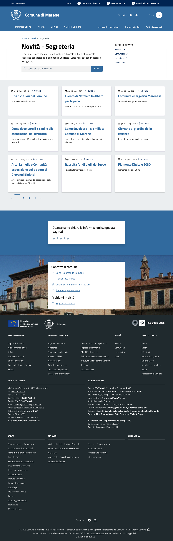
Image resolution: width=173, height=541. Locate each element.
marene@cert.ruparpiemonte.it (27, 404)
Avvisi (117, 356)
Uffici (10, 352)
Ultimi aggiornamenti (17, 500)
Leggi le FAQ (13, 457)
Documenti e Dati (16, 356)
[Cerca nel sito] (159, 15)
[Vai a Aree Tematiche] (116, 3)
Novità (31, 38)
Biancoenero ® (97, 533)
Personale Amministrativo (19, 365)
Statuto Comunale (16, 478)
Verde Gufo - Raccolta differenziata (63, 457)
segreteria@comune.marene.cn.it (29, 407)
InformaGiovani (94, 457)
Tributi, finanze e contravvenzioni (95, 360)
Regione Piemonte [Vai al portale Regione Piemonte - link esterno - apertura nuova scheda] (18, 3)
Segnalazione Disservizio (19, 465)
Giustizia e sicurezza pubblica (94, 343)
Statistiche (13, 504)
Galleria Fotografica (150, 356)
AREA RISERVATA (85, 536)
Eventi (144, 343)
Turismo (84, 365)
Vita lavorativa (87, 369)
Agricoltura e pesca (56, 343)
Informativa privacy (16, 483)
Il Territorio (146, 352)
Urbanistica (120, 352)
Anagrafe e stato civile (58, 352)
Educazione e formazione (59, 373)
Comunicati (120, 347)
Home (24, 38)
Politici (11, 369)
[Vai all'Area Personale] (145, 3)
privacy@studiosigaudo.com (106, 423)
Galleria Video (148, 360)
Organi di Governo (16, 343)
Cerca (96, 68)
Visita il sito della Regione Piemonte (64, 444)
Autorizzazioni (54, 360)
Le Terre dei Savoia (56, 461)
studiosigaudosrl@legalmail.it (105, 427)
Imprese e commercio (90, 347)
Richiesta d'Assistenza (18, 470)
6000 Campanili (95, 448)
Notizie (36, 90)
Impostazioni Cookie (17, 491)
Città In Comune (139, 529)
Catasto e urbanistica (57, 365)
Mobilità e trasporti (89, 352)
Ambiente (52, 347)
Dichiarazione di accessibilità (20, 448)
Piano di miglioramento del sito (22, 452)
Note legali (13, 487)
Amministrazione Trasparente (21, 444)
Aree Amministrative (17, 347)
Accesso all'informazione (108, 27)
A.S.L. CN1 (52, 452)
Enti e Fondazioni (16, 360)
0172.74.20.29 (18, 391)
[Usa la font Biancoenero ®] (88, 3)
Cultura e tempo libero (58, 369)
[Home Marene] (35, 15)
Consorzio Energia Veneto (99, 444)
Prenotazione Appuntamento (21, 461)
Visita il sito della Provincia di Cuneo (64, 448)
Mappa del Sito (14, 509)
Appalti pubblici (55, 356)
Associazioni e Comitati (152, 373)
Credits (11, 496)
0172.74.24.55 (18, 394)
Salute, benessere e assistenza (95, 356)
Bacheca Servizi (15, 474)
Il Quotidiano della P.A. (98, 452)
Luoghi (144, 347)
